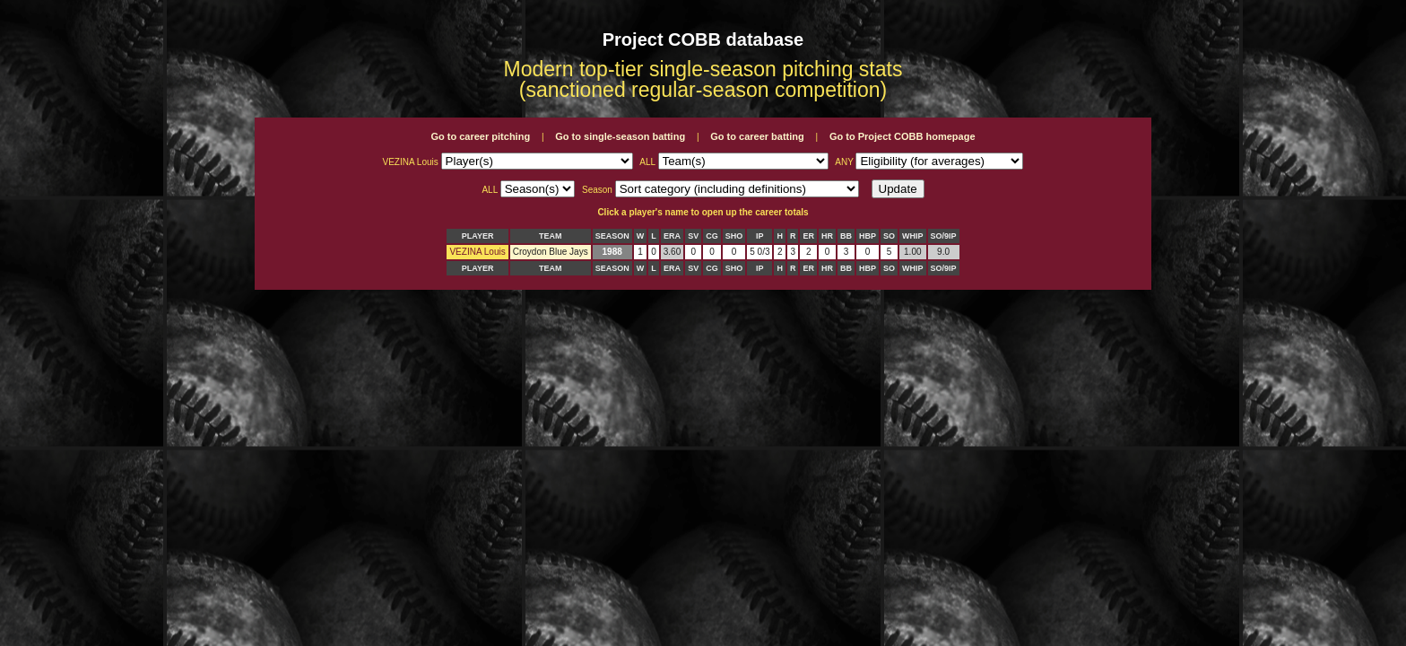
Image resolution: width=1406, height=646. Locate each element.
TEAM (550, 235)
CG (712, 235)
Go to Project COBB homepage (902, 136)
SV (693, 235)
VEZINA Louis (477, 252)
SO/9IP (944, 235)
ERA (672, 235)
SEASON (612, 235)
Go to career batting (757, 136)
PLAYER (478, 235)
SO (889, 235)
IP (760, 235)
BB (846, 235)
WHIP (913, 235)
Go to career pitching (480, 136)
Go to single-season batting (620, 136)
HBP (867, 235)
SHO (734, 235)
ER (808, 235)
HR (827, 235)
